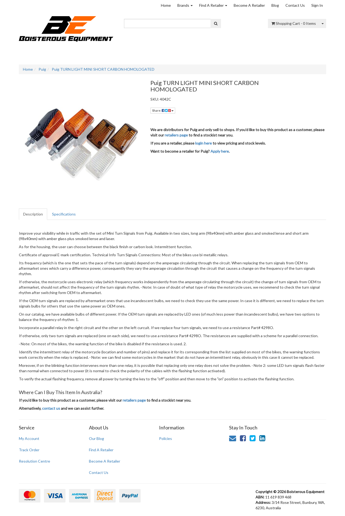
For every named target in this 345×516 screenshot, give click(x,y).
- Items (293, 23)
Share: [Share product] (163, 110)
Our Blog (96, 438)
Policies (165, 438)
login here (203, 143)
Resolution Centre (34, 461)
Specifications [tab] (64, 214)
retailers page (176, 135)
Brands (185, 5)
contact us (51, 408)
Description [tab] (33, 214)
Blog (275, 5)
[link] (243, 438)
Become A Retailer (249, 5)
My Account (29, 438)
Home (166, 5)
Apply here (220, 151)
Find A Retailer (213, 5)
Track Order (29, 449)
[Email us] (232, 438)
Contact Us (295, 5)
